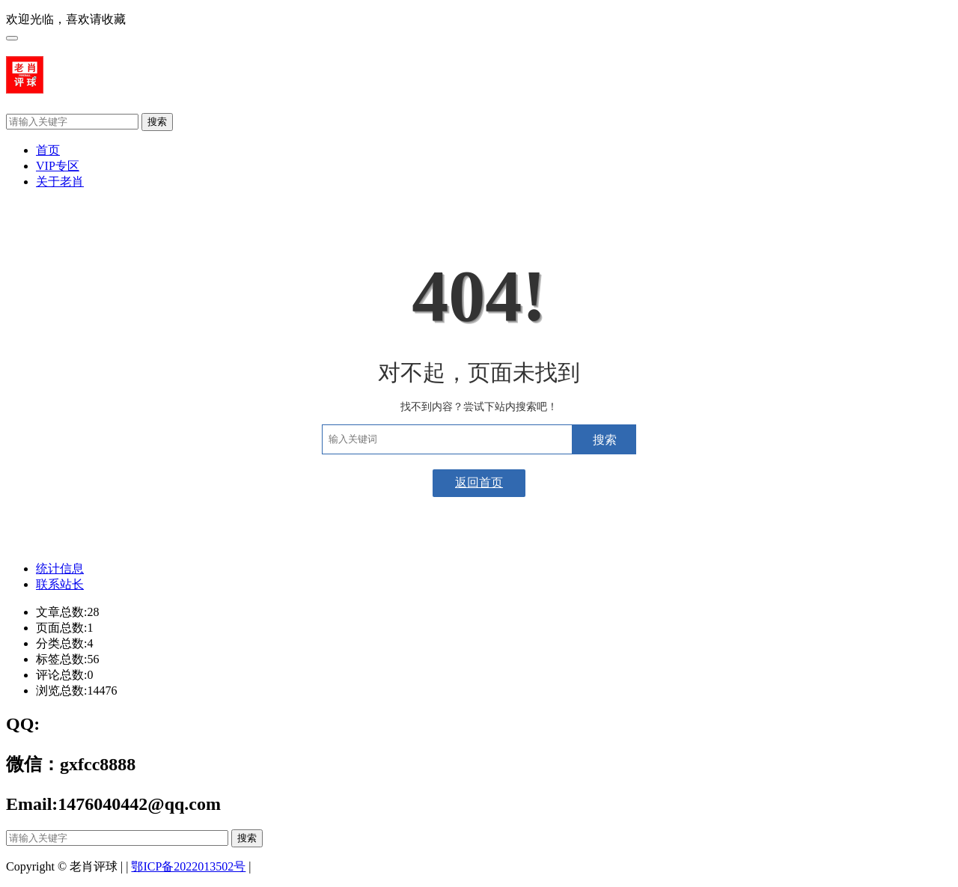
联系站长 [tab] (60, 584)
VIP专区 (57, 165)
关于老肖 (60, 181)
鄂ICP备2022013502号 (188, 866)
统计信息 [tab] (60, 568)
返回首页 (479, 482)
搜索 (157, 121)
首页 (48, 150)
